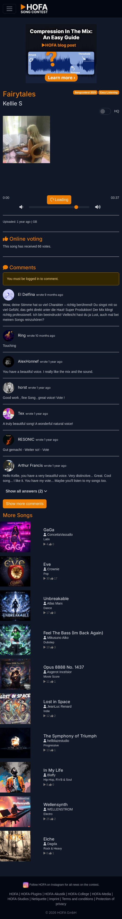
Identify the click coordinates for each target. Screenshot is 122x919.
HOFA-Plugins (31, 894)
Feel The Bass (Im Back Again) (73, 632)
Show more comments (24, 504)
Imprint (54, 899)
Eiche (48, 838)
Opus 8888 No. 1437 (63, 667)
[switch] (105, 111)
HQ (116, 111)
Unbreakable (56, 598)
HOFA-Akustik (54, 894)
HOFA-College (78, 894)
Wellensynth (55, 804)
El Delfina (19, 294)
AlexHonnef (21, 361)
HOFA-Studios (18, 899)
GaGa (48, 529)
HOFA (13, 894)
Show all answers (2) (26, 491)
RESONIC (19, 439)
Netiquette (38, 899)
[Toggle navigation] (9, 8)
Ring (15, 335)
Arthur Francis (23, 465)
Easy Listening (109, 92)
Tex (14, 413)
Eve (47, 564)
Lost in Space (56, 701)
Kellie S (12, 103)
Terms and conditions (77, 899)
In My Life (53, 770)
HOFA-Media (101, 894)
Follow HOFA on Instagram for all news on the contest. (61, 884)
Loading (58, 199)
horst (15, 387)
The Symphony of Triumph (70, 735)
